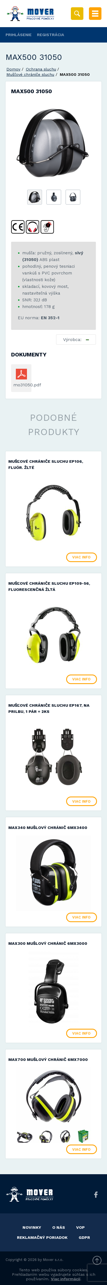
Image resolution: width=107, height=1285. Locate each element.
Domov (13, 69)
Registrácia (50, 34)
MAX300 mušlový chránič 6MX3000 (47, 943)
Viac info (81, 557)
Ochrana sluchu (41, 69)
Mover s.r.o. (53, 1260)
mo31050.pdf (21, 384)
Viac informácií (65, 1279)
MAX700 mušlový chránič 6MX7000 (48, 1059)
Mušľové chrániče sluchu (30, 74)
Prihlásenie (19, 34)
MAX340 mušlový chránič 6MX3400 (47, 827)
